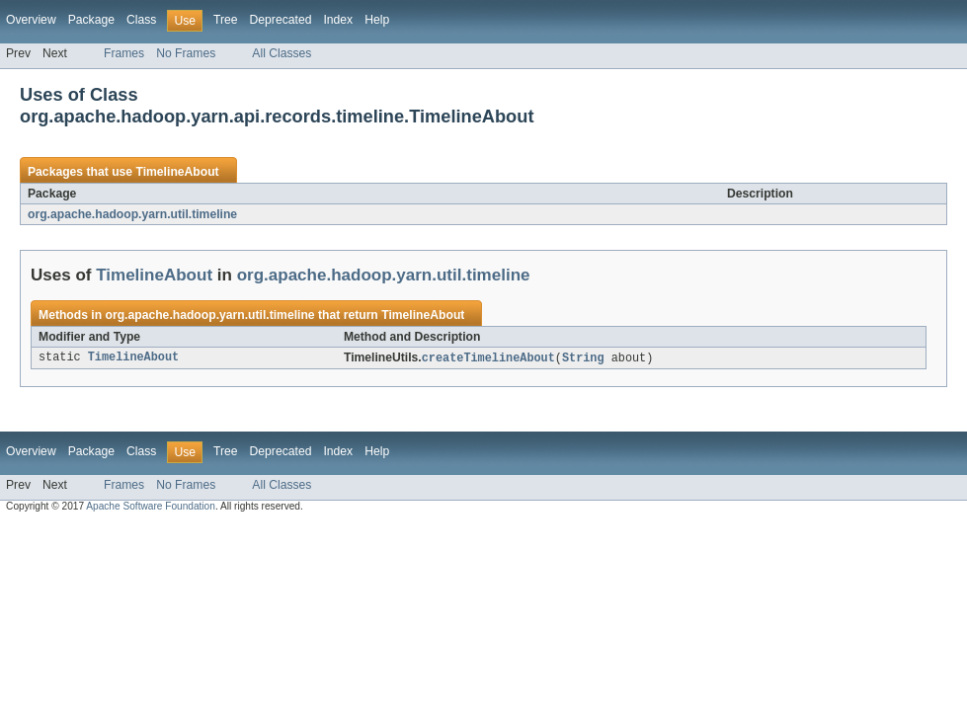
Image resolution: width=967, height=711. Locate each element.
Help (376, 20)
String (583, 358)
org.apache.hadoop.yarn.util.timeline (132, 214)
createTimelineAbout (488, 358)
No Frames (185, 53)
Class (141, 20)
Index (338, 20)
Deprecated (281, 20)
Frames (124, 53)
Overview (31, 20)
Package (91, 20)
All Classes (281, 53)
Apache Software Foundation (150, 507)
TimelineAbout (176, 172)
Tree (225, 20)
